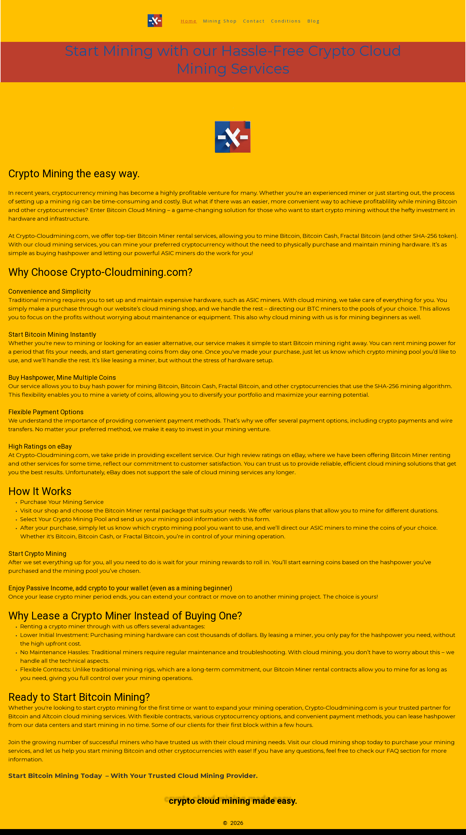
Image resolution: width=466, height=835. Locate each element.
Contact (254, 21)
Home (189, 21)
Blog (313, 21)
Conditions (286, 21)
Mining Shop (220, 21)
